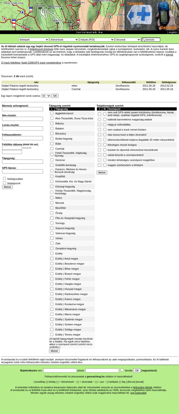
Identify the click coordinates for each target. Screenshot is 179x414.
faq (123, 381)
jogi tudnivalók (138, 392)
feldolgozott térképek (41, 49)
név (36, 82)
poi (102, 381)
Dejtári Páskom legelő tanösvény (20, 85)
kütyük (169, 54)
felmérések (67, 381)
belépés (114, 381)
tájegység (93, 82)
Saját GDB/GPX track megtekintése (41, 62)
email (140, 381)
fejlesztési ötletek (143, 387)
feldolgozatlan (15, 179)
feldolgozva (169, 82)
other (74, 85)
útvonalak (87, 381)
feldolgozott (13, 183)
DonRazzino (123, 85)
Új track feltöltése (10, 62)
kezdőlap (40, 381)
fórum (131, 381)
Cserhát (76, 89)
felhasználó (129, 82)
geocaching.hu (96, 376)
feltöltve (151, 82)
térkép (52, 381)
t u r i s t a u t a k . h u (89, 32)
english (173, 32)
